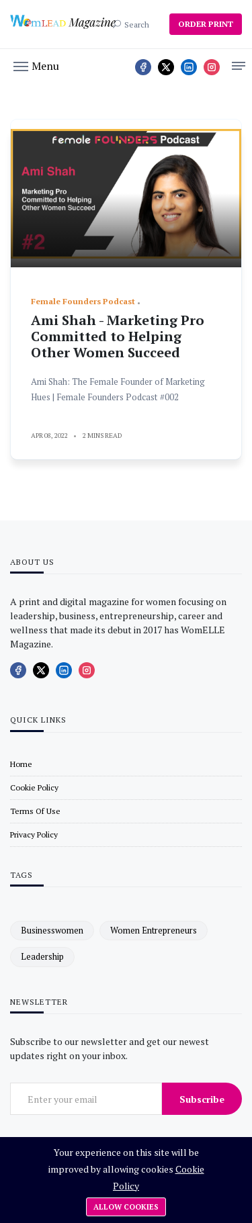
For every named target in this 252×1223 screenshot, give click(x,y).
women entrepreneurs (153, 930)
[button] (36, 65)
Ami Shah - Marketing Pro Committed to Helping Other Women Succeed (117, 336)
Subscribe (201, 1099)
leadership (42, 956)
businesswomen (52, 930)
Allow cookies (126, 1207)
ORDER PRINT (205, 24)
